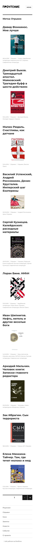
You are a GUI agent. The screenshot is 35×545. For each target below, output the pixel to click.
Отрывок (25, 60)
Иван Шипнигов (23, 354)
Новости (6, 526)
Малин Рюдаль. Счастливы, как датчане (14, 130)
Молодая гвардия (8, 119)
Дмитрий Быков (23, 117)
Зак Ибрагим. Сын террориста (15, 417)
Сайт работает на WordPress (13, 541)
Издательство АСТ (16, 60)
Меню (29, 7)
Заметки (6, 521)
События (6, 531)
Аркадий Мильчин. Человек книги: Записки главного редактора (16, 371)
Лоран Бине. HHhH (16, 273)
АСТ (24, 446)
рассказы (12, 356)
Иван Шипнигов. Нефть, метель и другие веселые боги (14, 320)
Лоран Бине (14, 305)
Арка (4, 214)
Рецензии (6, 508)
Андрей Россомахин (24, 212)
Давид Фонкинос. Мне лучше (15, 28)
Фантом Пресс (24, 307)
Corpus (20, 58)
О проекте (7, 535)
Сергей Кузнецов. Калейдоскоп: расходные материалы (15, 227)
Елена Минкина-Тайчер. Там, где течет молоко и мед (17, 457)
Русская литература (20, 263)
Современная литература (11, 62)
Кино (5, 517)
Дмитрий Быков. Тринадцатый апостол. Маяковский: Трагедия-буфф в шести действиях (15, 78)
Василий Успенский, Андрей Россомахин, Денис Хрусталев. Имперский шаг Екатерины (17, 182)
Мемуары (21, 405)
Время (20, 486)
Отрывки (13, 58)
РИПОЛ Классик (20, 356)
